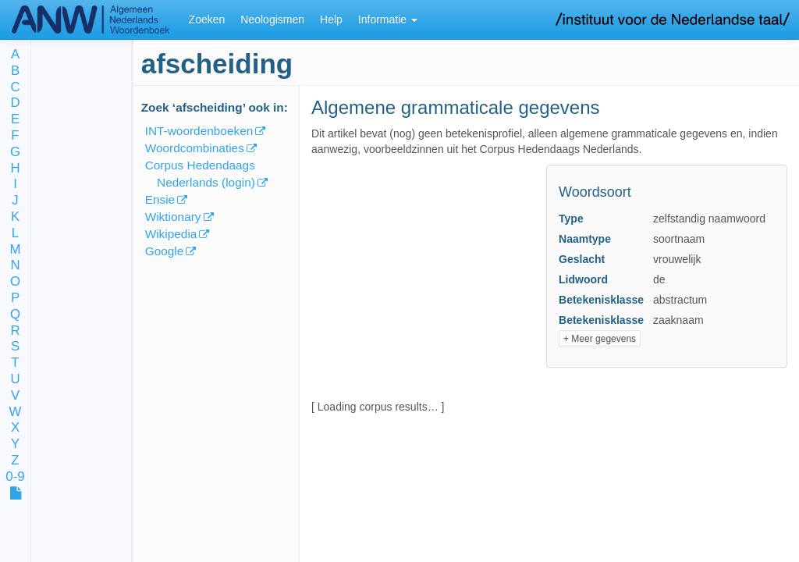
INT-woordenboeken (199, 130)
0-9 (14, 477)
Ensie (160, 199)
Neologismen (272, 19)
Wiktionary (173, 216)
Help (331, 19)
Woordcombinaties (194, 148)
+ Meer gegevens (599, 338)
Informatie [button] (387, 19)
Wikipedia (171, 233)
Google (164, 251)
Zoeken (207, 19)
